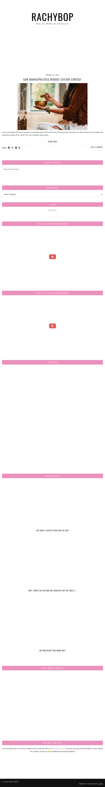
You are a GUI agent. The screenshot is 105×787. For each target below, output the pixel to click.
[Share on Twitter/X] (12, 147)
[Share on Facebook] (9, 147)
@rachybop (52, 210)
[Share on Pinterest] (16, 147)
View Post (52, 141)
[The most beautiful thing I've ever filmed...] (52, 256)
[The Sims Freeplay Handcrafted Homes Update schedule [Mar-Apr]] (52, 325)
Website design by (91, 784)
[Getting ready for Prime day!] (52, 629)
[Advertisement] (52, 50)
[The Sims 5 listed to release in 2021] (52, 509)
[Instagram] (19, 383)
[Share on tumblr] (19, 147)
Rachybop (52, 17)
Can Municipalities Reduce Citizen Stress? (52, 79)
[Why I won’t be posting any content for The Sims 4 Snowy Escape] (52, 569)
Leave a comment (97, 147)
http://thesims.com (58, 749)
